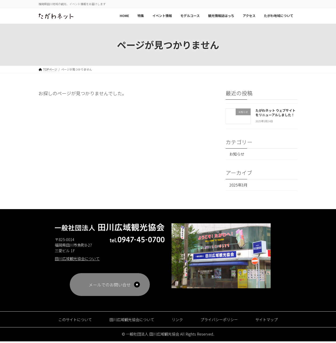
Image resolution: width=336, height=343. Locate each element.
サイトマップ (274, 321)
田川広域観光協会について (129, 321)
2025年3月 (239, 186)
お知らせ (238, 154)
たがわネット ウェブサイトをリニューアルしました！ (275, 112)
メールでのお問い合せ (110, 286)
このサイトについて (68, 321)
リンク (178, 321)
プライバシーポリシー (223, 321)
